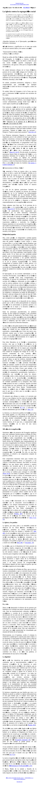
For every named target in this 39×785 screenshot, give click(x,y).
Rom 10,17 (11, 209)
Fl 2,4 (22, 407)
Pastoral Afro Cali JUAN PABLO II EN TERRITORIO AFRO (19, 4)
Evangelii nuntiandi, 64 (23, 740)
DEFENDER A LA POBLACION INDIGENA (23, 778)
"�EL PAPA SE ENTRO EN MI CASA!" (15, 777)
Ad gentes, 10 (29, 542)
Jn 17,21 (12, 754)
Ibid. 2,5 (30, 409)
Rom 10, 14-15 (14, 152)
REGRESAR (19, 781)
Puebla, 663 (31, 725)
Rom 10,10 (6, 473)
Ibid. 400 (20, 542)
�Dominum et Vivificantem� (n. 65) (20, 766)
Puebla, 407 (18, 514)
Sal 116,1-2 (32, 132)
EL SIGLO (26, 7)
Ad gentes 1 (32, 163)
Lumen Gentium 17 (8, 164)
